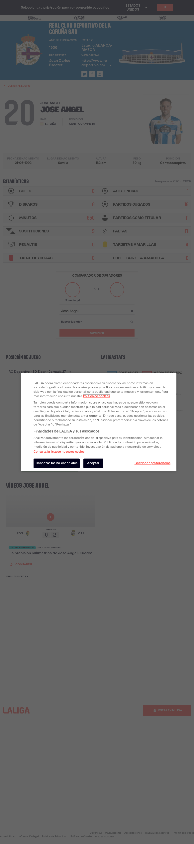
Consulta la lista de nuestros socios (59, 451)
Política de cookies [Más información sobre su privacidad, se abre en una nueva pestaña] (96, 396)
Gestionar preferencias (152, 463)
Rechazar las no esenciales (56, 463)
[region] (98, 422)
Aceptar (93, 463)
